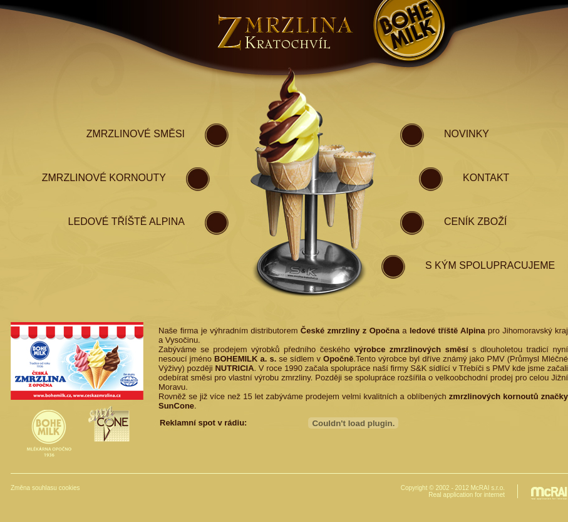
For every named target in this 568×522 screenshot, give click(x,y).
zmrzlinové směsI (135, 133)
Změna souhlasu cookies (45, 487)
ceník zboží (475, 221)
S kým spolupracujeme (490, 265)
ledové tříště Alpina (126, 221)
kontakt (486, 177)
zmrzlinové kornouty (104, 177)
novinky (466, 133)
